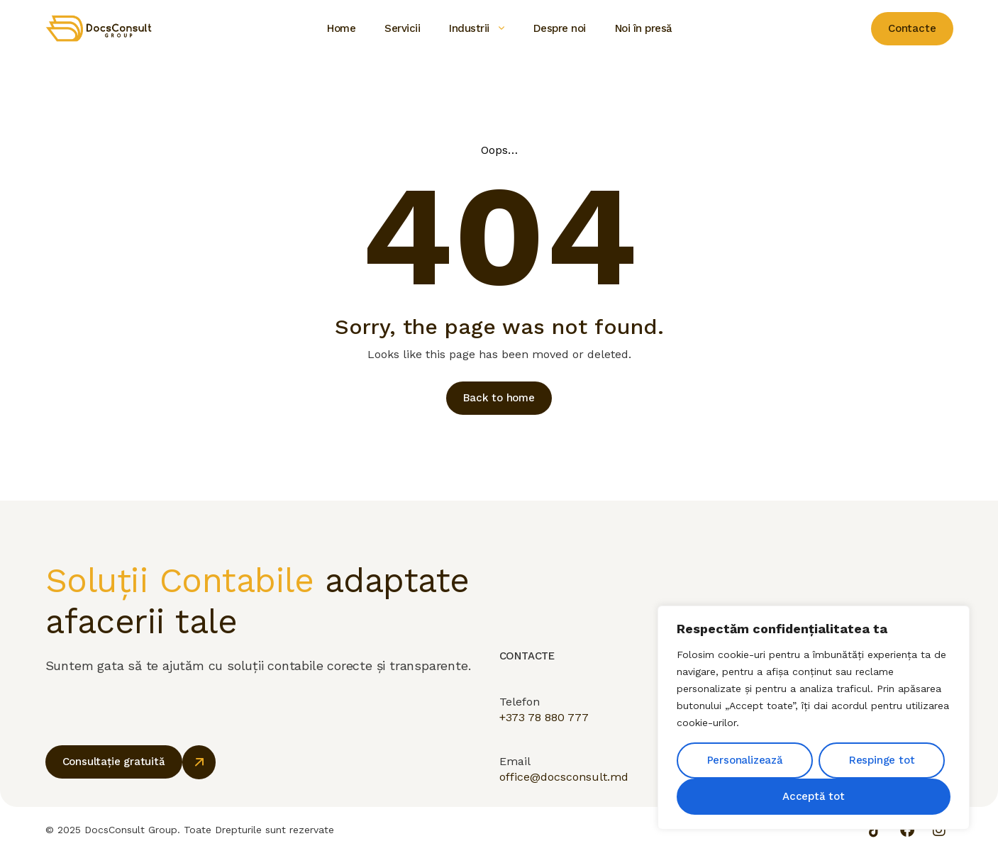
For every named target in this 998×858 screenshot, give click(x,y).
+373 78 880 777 (544, 727)
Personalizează (745, 760)
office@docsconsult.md (563, 791)
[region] (814, 718)
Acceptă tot (813, 796)
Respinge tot (882, 760)
